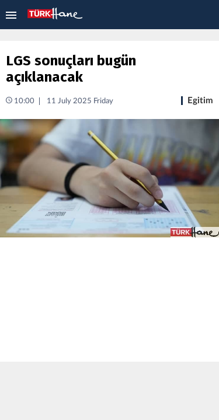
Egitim (200, 100)
